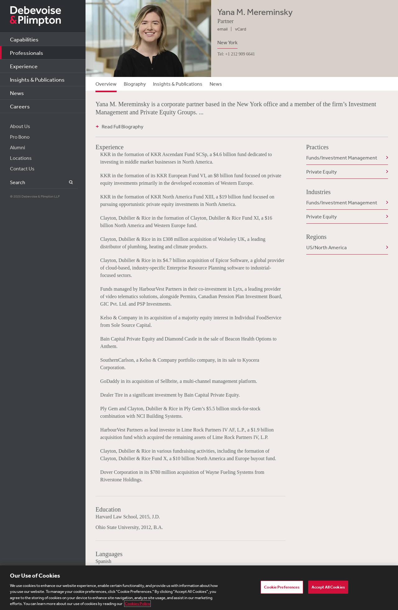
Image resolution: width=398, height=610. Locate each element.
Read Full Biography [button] (122, 126)
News (17, 92)
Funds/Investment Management (341, 158)
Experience (24, 66)
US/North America (326, 247)
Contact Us (22, 168)
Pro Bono (20, 137)
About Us (20, 126)
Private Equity (321, 172)
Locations (21, 158)
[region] (199, 587)
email (222, 29)
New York (227, 42)
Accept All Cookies (328, 587)
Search (67, 182)
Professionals (26, 52)
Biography (135, 84)
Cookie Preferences (281, 587)
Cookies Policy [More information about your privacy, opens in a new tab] (137, 603)
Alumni (17, 147)
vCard (240, 29)
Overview (106, 84)
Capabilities (24, 39)
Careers (20, 106)
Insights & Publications (37, 79)
